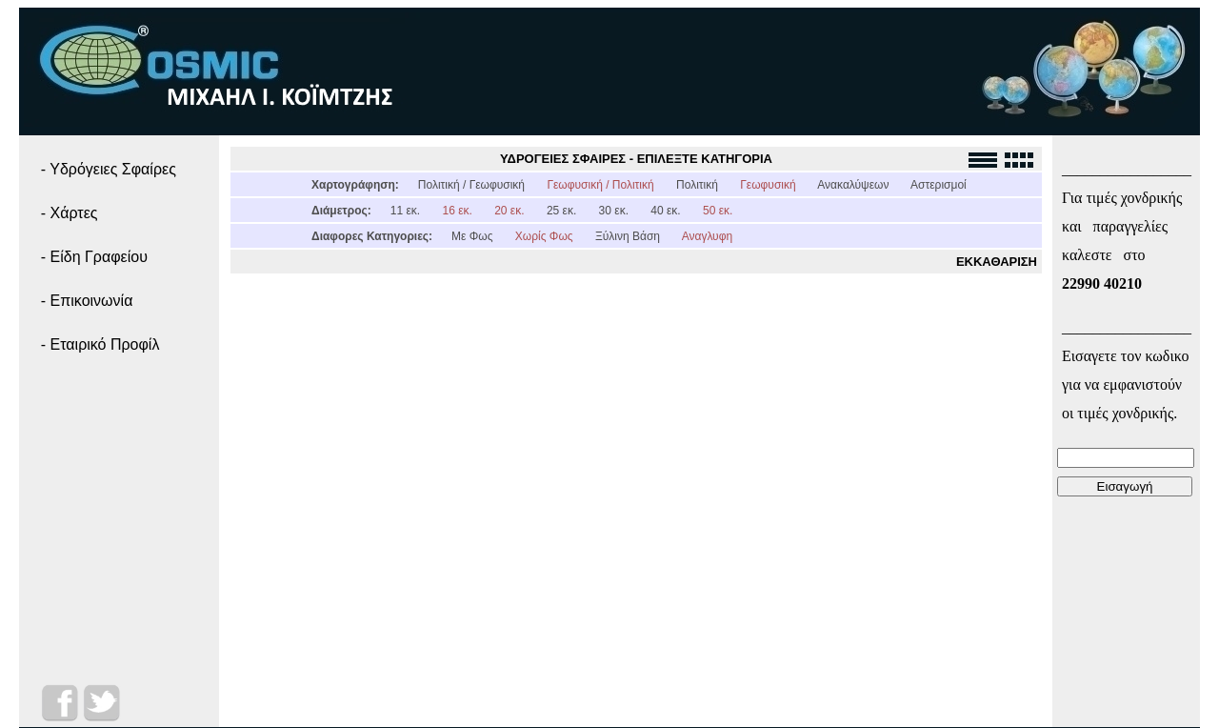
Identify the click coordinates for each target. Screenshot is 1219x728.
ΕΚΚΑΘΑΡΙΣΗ (996, 261)
